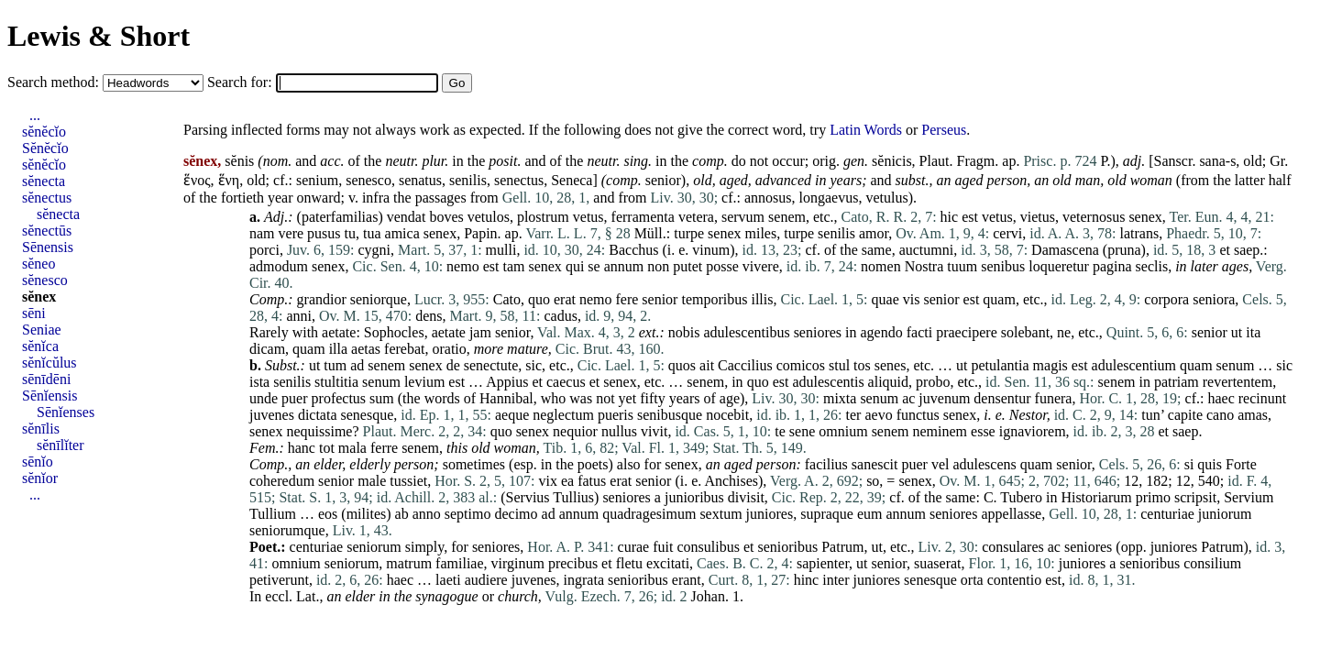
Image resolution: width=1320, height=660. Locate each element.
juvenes (271, 415)
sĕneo (38, 263)
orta (972, 580)
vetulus (886, 197)
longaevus (829, 197)
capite (1185, 415)
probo (933, 382)
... (34, 115)
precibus (573, 563)
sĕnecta (43, 181)
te (780, 431)
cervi (1007, 233)
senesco (368, 180)
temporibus (714, 299)
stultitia (336, 382)
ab (402, 514)
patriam (1176, 382)
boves (446, 217)
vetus (588, 217)
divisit (746, 497)
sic (533, 365)
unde (263, 398)
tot (327, 448)
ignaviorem (1032, 431)
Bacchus (633, 250)
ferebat (404, 349)
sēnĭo (37, 461)
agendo (882, 332)
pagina (1112, 266)
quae (885, 299)
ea (567, 481)
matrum (409, 563)
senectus (519, 180)
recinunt (1262, 398)
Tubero (1021, 497)
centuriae (1167, 514)
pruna (1123, 250)
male (372, 481)
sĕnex (39, 296)
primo (1153, 497)
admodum (278, 266)
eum (870, 514)
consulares (1013, 547)
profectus (339, 398)
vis (911, 299)
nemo (462, 266)
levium (424, 382)
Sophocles (394, 332)
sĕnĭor (40, 478)
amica (402, 233)
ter (854, 415)
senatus (420, 180)
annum (624, 266)
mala (352, 448)
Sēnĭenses (65, 412)
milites (366, 514)
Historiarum (1096, 497)
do (739, 161)
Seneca (571, 180)
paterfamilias (340, 217)
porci (264, 250)
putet (687, 266)
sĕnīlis (41, 428)
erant (686, 580)
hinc (807, 580)
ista (259, 382)
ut (1236, 332)
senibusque (669, 415)
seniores (818, 332)
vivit (654, 431)
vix (548, 481)
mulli (501, 250)
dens (428, 316)
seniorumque (287, 530)
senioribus (787, 547)
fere (626, 299)
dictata (317, 415)
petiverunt (279, 580)
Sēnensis (47, 247)
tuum (962, 266)
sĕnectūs (47, 230)
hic (949, 217)
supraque (826, 514)
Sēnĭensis (49, 395)
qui (575, 266)
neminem (940, 431)
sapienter (823, 563)
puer (294, 398)
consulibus (707, 547)
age (730, 398)
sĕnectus (47, 197)
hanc (301, 448)
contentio (1014, 580)
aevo (878, 415)
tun (1150, 415)
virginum (517, 563)
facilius (826, 464)
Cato (507, 299)
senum (1235, 365)
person (1007, 180)
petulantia (1000, 365)
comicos (800, 365)
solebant (1025, 332)
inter (835, 580)
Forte (1241, 464)
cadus (560, 316)
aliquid (888, 382)
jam (480, 332)
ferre (384, 448)
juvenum (944, 398)
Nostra (924, 266)
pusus (323, 233)
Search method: (55, 82)
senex (1144, 217)
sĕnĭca (40, 346)
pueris (615, 415)
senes (890, 365)
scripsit (1195, 497)
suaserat (938, 563)
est (970, 217)
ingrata (584, 580)
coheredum (281, 481)
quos (682, 365)
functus (918, 415)
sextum (720, 514)
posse (722, 266)
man (1088, 180)
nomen (881, 266)
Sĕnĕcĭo (45, 148)
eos (327, 514)
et (1224, 250)
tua (372, 233)
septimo (468, 514)
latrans (1139, 233)
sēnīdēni (46, 379)
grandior (321, 299)
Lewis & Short (98, 35)
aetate (339, 332)
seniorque (378, 299)
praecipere (966, 332)
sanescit (875, 464)
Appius (507, 382)
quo (539, 299)
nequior (575, 431)
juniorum (1225, 514)
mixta (839, 398)
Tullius (573, 497)
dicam (267, 349)
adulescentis (828, 382)
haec (1220, 398)
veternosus (1093, 217)
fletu (629, 563)
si (1189, 464)
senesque (367, 415)
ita (1253, 332)
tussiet (408, 481)
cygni (374, 250)
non (658, 266)
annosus (768, 197)
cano (1220, 415)
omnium (843, 431)
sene (802, 431)
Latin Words (866, 130)
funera (1053, 398)
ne (1064, 332)
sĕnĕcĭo (44, 131)
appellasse (1011, 514)
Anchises (731, 481)
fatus (592, 481)
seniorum (374, 547)
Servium (1248, 497)
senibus (1003, 266)
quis (1209, 464)
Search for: (241, 82)
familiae (459, 563)
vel (940, 464)
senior (663, 180)
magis (1050, 365)
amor (873, 233)
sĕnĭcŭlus (49, 362)
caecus (566, 382)
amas (1253, 415)
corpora (1166, 299)
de (453, 365)
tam (513, 266)
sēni (34, 313)
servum (742, 217)
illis (762, 299)
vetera (696, 217)
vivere (760, 266)
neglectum (563, 415)
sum (381, 398)
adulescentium (1134, 365)
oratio (449, 349)
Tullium (272, 514)
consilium (1212, 563)
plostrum (543, 217)
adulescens (984, 464)
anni (299, 316)
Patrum (842, 547)
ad (357, 365)
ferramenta (643, 217)
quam (999, 299)
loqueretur (1058, 266)
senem (787, 217)
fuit (663, 547)
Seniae (41, 329)
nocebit (727, 415)
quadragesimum (649, 514)
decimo (515, 514)
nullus (619, 431)
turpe (689, 233)
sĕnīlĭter (60, 445)
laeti (448, 580)
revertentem (1237, 382)
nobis (684, 332)
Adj (274, 217)
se (594, 266)
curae (634, 547)
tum (335, 365)
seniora (1214, 299)
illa (338, 349)
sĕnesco (45, 280)
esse (983, 431)
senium (317, 180)
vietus (1037, 217)
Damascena (1065, 250)
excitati (667, 563)
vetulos (489, 217)
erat (565, 299)
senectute (491, 365)
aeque (512, 415)
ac (908, 398)
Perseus (943, 130)
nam (262, 233)
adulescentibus (746, 332)
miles (761, 233)
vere (291, 233)
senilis (468, 180)
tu (350, 233)
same (877, 250)
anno (426, 514)
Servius (528, 497)
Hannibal (506, 398)
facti (919, 332)
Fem (262, 448)
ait (706, 365)
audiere (486, 580)
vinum (711, 250)
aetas (365, 349)
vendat (406, 217)
